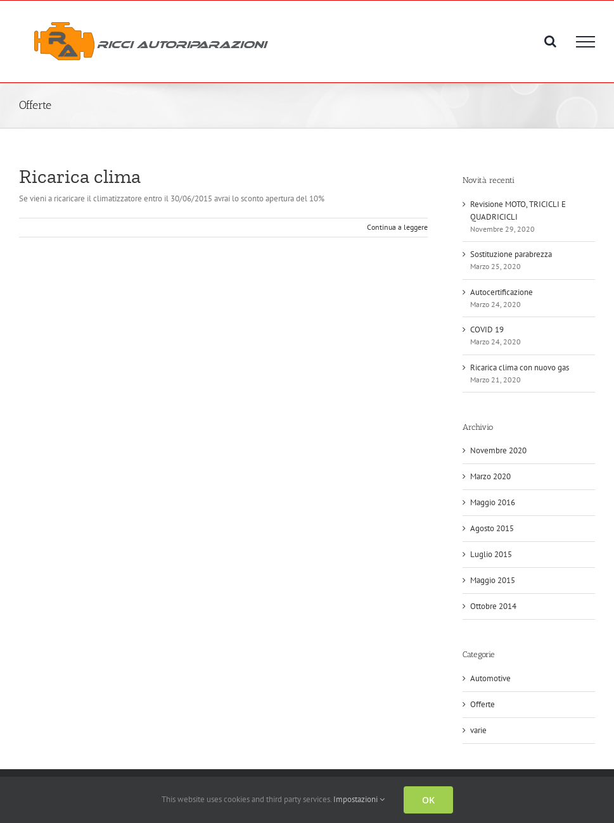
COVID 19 (487, 329)
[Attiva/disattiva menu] (585, 41)
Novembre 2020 (498, 450)
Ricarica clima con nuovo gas (519, 367)
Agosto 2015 (492, 528)
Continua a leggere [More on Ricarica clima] (397, 227)
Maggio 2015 (492, 580)
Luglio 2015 (491, 554)
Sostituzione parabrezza (511, 254)
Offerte (482, 704)
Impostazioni (359, 799)
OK (428, 800)
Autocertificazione (501, 292)
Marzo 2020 (490, 476)
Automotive (490, 678)
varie (478, 730)
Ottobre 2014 (493, 606)
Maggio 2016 (492, 502)
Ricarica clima (80, 176)
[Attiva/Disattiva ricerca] (550, 41)
